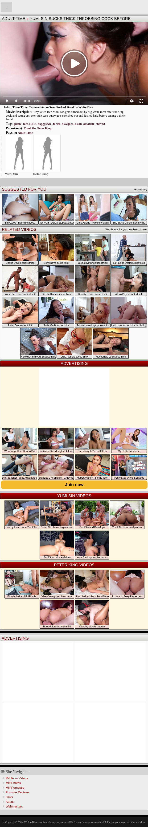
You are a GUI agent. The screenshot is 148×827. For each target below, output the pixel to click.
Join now (74, 484)
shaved (100, 124)
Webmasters (14, 806)
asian (78, 124)
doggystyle (45, 124)
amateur (88, 124)
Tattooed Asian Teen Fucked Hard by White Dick (61, 107)
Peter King (44, 128)
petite (17, 124)
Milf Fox (74, 7)
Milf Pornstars (15, 787)
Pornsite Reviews (17, 792)
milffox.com (35, 822)
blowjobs (68, 124)
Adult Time (13, 18)
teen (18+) (29, 124)
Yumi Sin (30, 128)
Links (9, 797)
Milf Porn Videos (17, 778)
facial (56, 124)
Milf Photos (13, 783)
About (10, 801)
